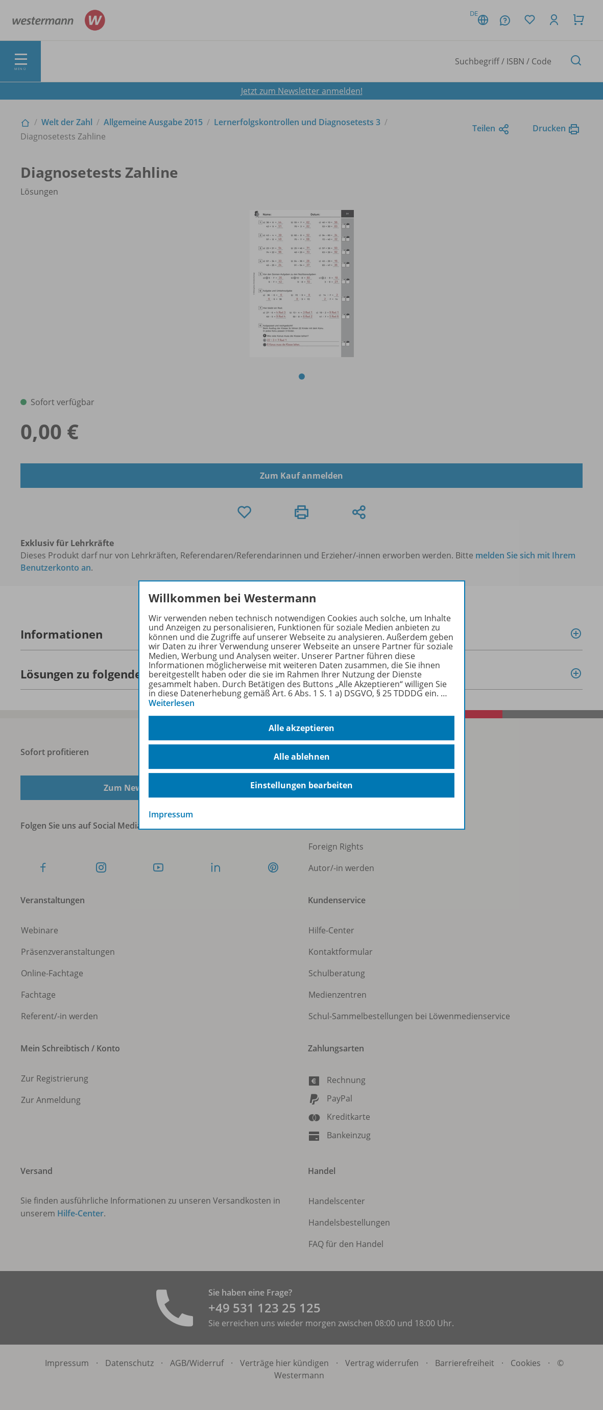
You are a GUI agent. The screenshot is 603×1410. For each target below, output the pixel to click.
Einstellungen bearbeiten (301, 785)
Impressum (171, 814)
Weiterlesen (172, 703)
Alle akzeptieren (301, 728)
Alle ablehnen (302, 756)
